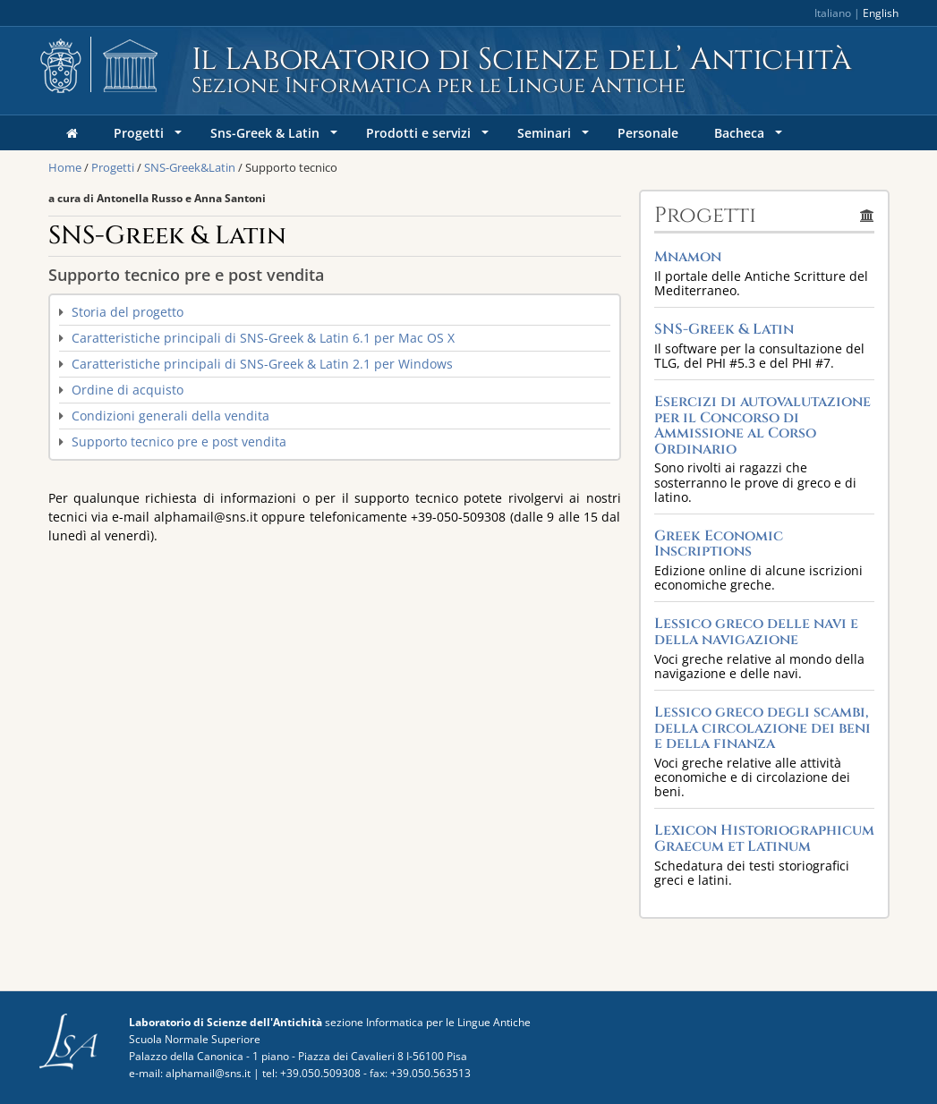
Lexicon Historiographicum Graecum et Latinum (764, 838)
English (881, 13)
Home (64, 167)
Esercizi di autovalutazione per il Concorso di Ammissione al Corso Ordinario (762, 425)
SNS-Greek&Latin (189, 167)
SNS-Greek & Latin (724, 329)
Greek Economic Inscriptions (718, 544)
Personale (648, 132)
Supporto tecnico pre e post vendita (179, 441)
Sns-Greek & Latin (275, 137)
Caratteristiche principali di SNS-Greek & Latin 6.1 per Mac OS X (263, 337)
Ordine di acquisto (127, 389)
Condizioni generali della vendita (170, 415)
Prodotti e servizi (429, 137)
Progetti (149, 137)
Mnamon (687, 257)
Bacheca (750, 137)
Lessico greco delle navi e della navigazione (756, 632)
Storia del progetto (127, 311)
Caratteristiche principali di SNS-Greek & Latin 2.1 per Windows (262, 363)
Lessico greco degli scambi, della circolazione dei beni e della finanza (762, 727)
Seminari (554, 137)
